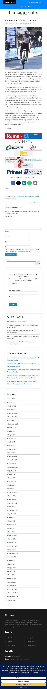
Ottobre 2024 (12, 466)
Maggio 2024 (12, 483)
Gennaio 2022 (12, 584)
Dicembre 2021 (12, 588)
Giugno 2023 (12, 523)
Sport (6, 24)
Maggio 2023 (12, 527)
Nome (7, 234)
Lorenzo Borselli (11, 366)
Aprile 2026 (11, 401)
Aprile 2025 (11, 444)
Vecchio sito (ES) (32, 647)
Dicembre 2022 (12, 545)
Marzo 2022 (11, 577)
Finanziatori (11, 647)
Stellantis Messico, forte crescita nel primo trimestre (22, 378)
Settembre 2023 (13, 512)
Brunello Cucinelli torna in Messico (18, 323)
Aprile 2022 (11, 573)
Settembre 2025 (13, 426)
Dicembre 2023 (12, 501)
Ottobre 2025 (12, 422)
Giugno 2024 (12, 480)
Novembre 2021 (13, 591)
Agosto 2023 (12, 516)
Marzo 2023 (11, 534)
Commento (9, 216)
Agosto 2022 (12, 559)
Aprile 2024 (11, 487)
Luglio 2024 (11, 476)
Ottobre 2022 (12, 552)
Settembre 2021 (13, 598)
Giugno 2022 (12, 566)
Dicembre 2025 (12, 415)
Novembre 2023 (13, 505)
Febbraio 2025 (12, 451)
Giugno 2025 (12, 437)
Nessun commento (25, 24)
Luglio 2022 (11, 563)
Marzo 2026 (11, 404)
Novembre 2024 (13, 462)
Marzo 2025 (11, 448)
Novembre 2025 (13, 419)
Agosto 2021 (12, 602)
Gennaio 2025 (12, 455)
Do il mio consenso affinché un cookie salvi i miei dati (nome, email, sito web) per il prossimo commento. (22, 253)
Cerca (8, 262)
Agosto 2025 (12, 430)
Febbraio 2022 (12, 580)
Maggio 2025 (12, 440)
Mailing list (30, 640)
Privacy (10, 644)
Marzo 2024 (11, 491)
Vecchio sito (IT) (31, 644)
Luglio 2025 (11, 433)
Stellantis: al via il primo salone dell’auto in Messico (21, 380)
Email (7, 239)
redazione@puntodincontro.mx (20, 661)
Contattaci (11, 640)
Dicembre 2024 (12, 458)
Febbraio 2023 (12, 537)
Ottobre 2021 (12, 595)
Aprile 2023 (11, 530)
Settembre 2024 (13, 469)
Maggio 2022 (12, 570)
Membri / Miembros (35, 203)
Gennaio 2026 (12, 412)
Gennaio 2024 (12, 498)
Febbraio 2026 (12, 408)
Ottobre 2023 (12, 509)
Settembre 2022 (13, 555)
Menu (42, 13)
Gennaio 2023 (12, 541)
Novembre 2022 (13, 548)
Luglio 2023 (11, 519)
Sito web (7, 244)
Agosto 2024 (12, 473)
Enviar (13, 306)
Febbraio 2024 (12, 494)
